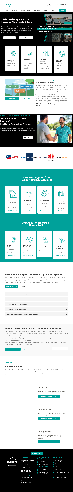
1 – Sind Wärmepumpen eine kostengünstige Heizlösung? (20, 294)
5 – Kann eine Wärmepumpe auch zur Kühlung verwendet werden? (22, 314)
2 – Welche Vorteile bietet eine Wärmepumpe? (17, 299)
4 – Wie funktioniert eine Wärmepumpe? (16, 309)
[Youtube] (49, 4)
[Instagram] (53, 4)
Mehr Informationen (12, 210)
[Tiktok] (56, 4)
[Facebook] (46, 4)
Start (6, 10)
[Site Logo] (8, 4)
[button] (62, 10)
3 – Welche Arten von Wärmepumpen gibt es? (17, 304)
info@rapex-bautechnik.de (27, 468)
